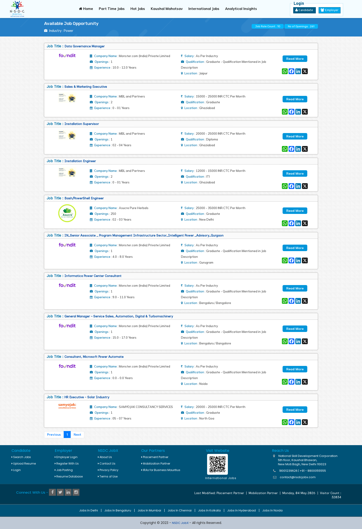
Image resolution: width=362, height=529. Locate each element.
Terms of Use (108, 476)
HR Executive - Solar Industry (86, 397)
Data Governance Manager (84, 46)
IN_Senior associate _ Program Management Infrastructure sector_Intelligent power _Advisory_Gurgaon (143, 235)
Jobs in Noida (272, 510)
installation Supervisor (81, 124)
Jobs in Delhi (88, 510)
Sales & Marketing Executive (85, 87)
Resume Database (69, 476)
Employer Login (66, 457)
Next (77, 435)
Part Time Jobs (112, 8)
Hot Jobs (137, 8)
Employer (329, 10)
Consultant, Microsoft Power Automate (94, 357)
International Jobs (203, 8)
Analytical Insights (241, 8)
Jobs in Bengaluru (117, 510)
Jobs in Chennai (180, 510)
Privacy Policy (108, 470)
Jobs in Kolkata (209, 510)
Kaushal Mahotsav (167, 8)
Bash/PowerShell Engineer (84, 198)
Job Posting (64, 470)
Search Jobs (21, 457)
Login (16, 470)
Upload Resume (24, 463)
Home (86, 8)
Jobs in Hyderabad (241, 510)
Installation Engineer (80, 161)
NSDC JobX (180, 523)
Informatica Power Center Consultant (92, 276)
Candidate (304, 10)
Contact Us (106, 463)
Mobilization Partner (155, 463)
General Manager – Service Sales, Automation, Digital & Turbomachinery (118, 316)
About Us (105, 457)
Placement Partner (154, 457)
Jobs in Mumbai (149, 510)
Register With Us (67, 463)
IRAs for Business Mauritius (160, 470)
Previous (54, 435)
